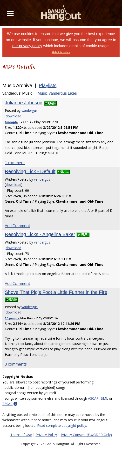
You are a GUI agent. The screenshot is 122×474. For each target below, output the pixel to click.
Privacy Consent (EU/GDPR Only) (86, 434)
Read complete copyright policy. (62, 425)
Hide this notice (61, 52)
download (13, 116)
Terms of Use (21, 434)
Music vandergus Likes (57, 93)
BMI (104, 398)
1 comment (15, 162)
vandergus (29, 110)
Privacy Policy (46, 434)
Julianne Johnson (23, 102)
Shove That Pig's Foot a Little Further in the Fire (56, 292)
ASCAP (93, 398)
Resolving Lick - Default (30, 171)
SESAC (7, 403)
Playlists (47, 85)
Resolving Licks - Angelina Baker (40, 234)
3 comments (16, 364)
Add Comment (17, 225)
